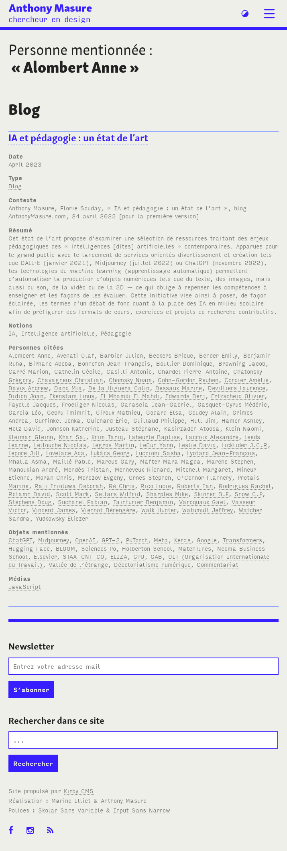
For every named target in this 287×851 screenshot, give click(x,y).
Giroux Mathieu (118, 412)
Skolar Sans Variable (70, 810)
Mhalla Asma (27, 461)
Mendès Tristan (86, 469)
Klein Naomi (243, 428)
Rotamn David (29, 493)
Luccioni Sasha (158, 452)
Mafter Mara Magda (170, 461)
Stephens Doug (30, 501)
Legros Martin (113, 444)
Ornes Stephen (150, 477)
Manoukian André (33, 469)
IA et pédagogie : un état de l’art (78, 138)
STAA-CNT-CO (83, 556)
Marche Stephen (230, 461)
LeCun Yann (156, 444)
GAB (156, 556)
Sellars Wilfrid (117, 493)
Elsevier (45, 556)
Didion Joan (25, 395)
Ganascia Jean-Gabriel (155, 404)
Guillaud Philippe (158, 420)
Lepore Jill (24, 452)
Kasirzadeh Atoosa (192, 428)
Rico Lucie (155, 485)
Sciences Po (98, 548)
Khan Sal (72, 436)
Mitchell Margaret (203, 469)
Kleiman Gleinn (30, 436)
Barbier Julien (121, 355)
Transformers (242, 540)
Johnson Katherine (73, 428)
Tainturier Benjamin (143, 501)
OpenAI (85, 540)
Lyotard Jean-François (221, 452)
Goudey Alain (207, 412)
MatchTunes (194, 548)
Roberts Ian (195, 485)
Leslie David (197, 444)
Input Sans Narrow (141, 810)
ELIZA (118, 556)
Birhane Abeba (50, 363)
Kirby (79, 790)
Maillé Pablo (72, 461)
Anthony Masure (50, 7)
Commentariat (217, 564)
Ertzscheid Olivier (237, 395)
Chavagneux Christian (70, 379)
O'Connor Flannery (204, 477)
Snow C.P (248, 493)
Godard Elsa (164, 412)
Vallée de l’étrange (78, 564)
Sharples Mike (167, 493)
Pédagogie (116, 333)
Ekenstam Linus (71, 395)
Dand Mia (68, 387)
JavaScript (24, 586)
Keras (182, 540)
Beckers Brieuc (171, 355)
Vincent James (53, 509)
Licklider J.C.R (244, 444)
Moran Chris (54, 477)
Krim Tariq (107, 436)
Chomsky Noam (130, 379)
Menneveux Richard (142, 469)
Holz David (24, 428)
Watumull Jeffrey (207, 509)
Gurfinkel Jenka (58, 420)
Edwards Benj (185, 395)
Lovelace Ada (65, 452)
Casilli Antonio (129, 371)
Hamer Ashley (242, 420)
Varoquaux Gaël (202, 501)
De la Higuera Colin (118, 387)
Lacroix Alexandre (212, 436)
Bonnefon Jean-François (114, 363)
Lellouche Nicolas (60, 444)
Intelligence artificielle (58, 333)
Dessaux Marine (178, 387)
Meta (161, 540)
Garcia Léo (24, 412)
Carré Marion (28, 371)
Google (207, 540)
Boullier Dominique (184, 363)
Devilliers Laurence (236, 387)
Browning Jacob (241, 363)
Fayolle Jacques (32, 404)
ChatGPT (20, 540)
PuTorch (137, 540)
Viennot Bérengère (108, 509)
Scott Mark (72, 493)
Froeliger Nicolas (88, 404)
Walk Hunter (158, 509)
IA (11, 333)
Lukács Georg (110, 452)
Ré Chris (121, 485)
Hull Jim (203, 420)
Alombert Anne (29, 355)
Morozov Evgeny (100, 477)
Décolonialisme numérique (152, 564)
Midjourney (53, 540)
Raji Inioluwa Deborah (69, 485)
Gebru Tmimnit (68, 412)
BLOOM (65, 548)
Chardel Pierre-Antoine (192, 371)
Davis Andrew (28, 387)
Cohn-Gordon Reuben (188, 379)
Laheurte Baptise (154, 436)
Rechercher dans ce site (56, 721)
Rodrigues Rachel (245, 485)
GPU (139, 556)
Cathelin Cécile (77, 371)
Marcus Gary (115, 461)
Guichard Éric (107, 420)
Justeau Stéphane (132, 428)
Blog (15, 185)
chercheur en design (49, 19)
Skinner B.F (211, 493)
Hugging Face (29, 548)
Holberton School (147, 548)
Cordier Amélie (246, 379)
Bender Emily (218, 355)
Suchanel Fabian (82, 501)
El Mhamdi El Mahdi (129, 395)
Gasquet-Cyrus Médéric (232, 404)
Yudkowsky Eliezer (62, 518)
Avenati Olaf (75, 355)
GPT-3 (111, 540)
